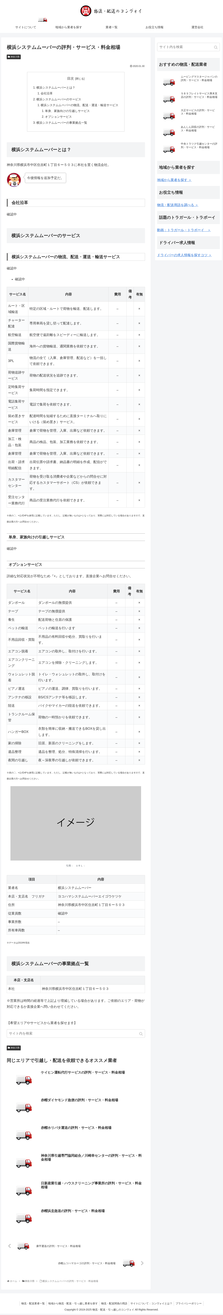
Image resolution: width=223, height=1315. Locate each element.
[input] (76, 1035)
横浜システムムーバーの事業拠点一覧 (61, 124)
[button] (141, 1035)
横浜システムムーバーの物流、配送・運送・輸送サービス (79, 106)
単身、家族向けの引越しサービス (67, 112)
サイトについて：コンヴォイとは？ (152, 1304)
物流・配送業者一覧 (32, 1304)
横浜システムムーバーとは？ (55, 88)
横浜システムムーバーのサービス (58, 99)
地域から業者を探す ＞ (174, 180)
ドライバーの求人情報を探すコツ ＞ (184, 255)
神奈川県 (15, 57)
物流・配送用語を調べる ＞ (177, 205)
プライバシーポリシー (190, 1304)
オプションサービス (58, 118)
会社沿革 (47, 93)
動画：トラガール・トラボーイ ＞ (184, 230)
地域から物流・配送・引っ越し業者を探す (72, 1304)
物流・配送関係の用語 (114, 1304)
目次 (70, 78)
